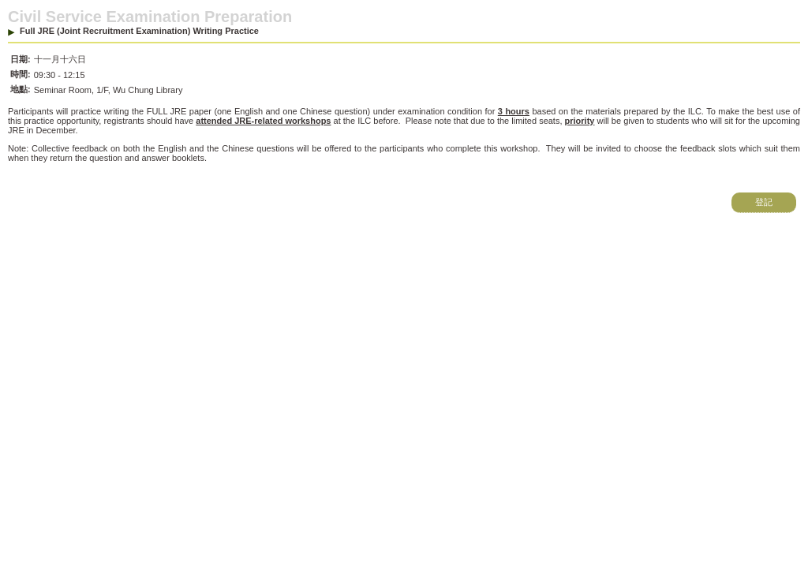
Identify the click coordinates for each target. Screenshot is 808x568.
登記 (763, 202)
